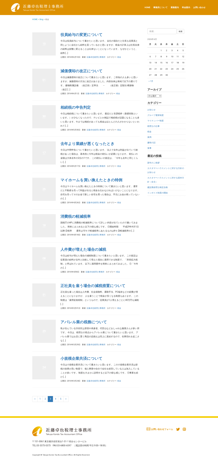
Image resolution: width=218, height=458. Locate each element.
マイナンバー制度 (155, 121)
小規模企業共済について (81, 358)
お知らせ (151, 110)
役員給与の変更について (81, 35)
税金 (119, 57)
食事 (149, 148)
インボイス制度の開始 (157, 193)
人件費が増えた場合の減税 (83, 249)
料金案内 (186, 7)
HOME (147, 7)
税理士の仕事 (153, 126)
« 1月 (151, 81)
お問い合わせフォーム (160, 429)
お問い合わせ (199, 7)
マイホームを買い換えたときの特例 (91, 180)
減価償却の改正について (81, 71)
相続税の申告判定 (75, 107)
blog (41, 19)
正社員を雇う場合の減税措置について (92, 286)
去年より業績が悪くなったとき (87, 144)
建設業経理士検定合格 (157, 187)
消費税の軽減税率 (75, 216)
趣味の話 (151, 142)
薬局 (149, 137)
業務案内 (175, 7)
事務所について (160, 7)
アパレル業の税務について (83, 322)
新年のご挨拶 (153, 163)
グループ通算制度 (155, 115)
